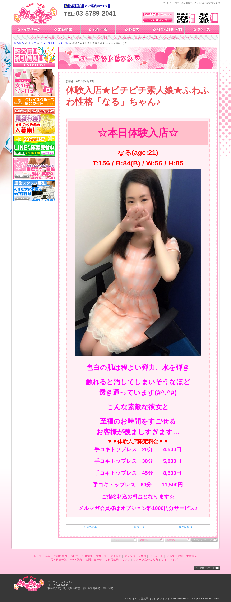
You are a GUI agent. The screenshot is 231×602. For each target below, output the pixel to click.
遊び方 (74, 556)
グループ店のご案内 (149, 37)
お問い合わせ (123, 37)
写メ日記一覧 (59, 559)
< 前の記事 (90, 527)
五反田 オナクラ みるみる (155, 598)
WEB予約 (76, 559)
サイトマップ (192, 37)
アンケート (66, 37)
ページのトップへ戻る (204, 540)
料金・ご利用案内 (56, 556)
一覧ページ (137, 527)
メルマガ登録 (86, 37)
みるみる (18, 43)
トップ (32, 43)
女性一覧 (144, 540)
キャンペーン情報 (44, 37)
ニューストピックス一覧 (54, 43)
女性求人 (105, 37)
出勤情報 (171, 540)
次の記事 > (186, 527)
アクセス (115, 556)
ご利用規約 (172, 37)
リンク (126, 559)
